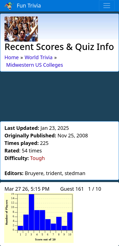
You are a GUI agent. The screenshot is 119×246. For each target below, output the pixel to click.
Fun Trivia (22, 6)
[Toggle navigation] (107, 5)
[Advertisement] (59, 95)
